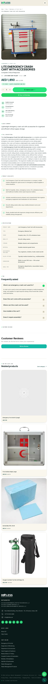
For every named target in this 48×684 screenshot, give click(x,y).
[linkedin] (10, 622)
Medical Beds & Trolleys (7, 653)
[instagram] (6, 622)
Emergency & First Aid (15, 9)
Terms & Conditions (36, 677)
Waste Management (6, 664)
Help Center (4, 634)
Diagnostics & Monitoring (7, 646)
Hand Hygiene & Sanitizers (8, 651)
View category (42, 366)
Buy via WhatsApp (24, 95)
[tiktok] (21, 622)
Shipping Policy (26, 677)
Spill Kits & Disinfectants (7, 661)
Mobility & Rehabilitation (7, 659)
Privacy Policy (4, 677)
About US (3, 631)
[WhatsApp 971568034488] (44, 674)
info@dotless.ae (9, 617)
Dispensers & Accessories (8, 648)
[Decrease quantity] (3, 90)
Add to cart (30, 90)
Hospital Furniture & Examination (9, 656)
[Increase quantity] (10, 90)
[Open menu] (45, 3)
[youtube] (17, 622)
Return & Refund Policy (15, 677)
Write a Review (24, 346)
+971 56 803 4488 (9, 614)
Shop (6, 9)
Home (2, 9)
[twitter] (13, 622)
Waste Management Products (9, 666)
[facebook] (2, 622)
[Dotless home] (5, 3)
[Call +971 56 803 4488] (44, 680)
